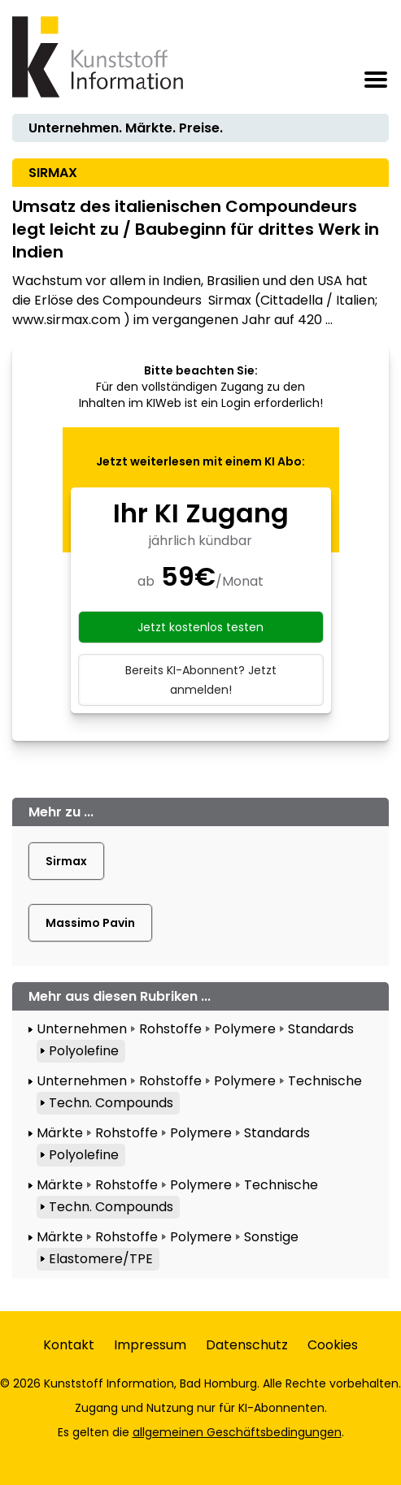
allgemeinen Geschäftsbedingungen (237, 1432)
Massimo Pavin (90, 923)
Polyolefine (84, 1050)
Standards (321, 1029)
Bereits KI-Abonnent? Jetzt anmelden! (201, 680)
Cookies (332, 1345)
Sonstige (271, 1236)
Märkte (60, 1132)
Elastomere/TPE (101, 1258)
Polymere (245, 1029)
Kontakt (68, 1345)
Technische (325, 1081)
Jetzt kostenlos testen (200, 627)
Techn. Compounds (111, 1102)
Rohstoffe (170, 1029)
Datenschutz (247, 1345)
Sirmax (66, 861)
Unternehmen (82, 1029)
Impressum (150, 1345)
